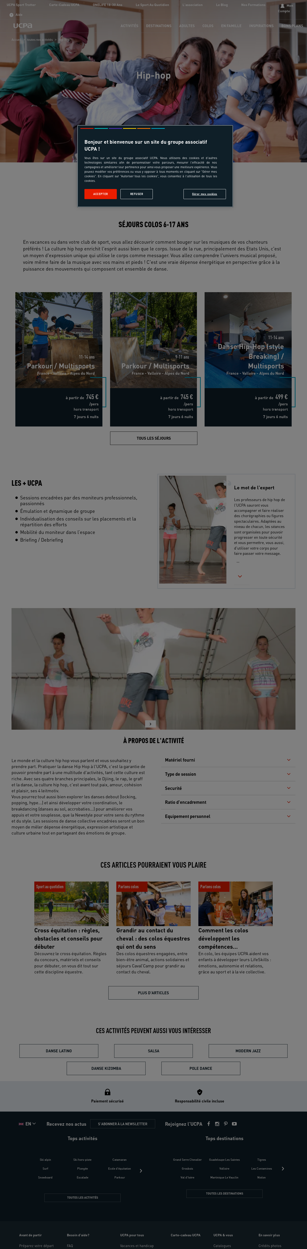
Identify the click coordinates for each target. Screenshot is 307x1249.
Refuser (136, 194)
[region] (155, 166)
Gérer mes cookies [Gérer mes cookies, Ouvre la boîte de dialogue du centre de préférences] (204, 194)
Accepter (100, 194)
